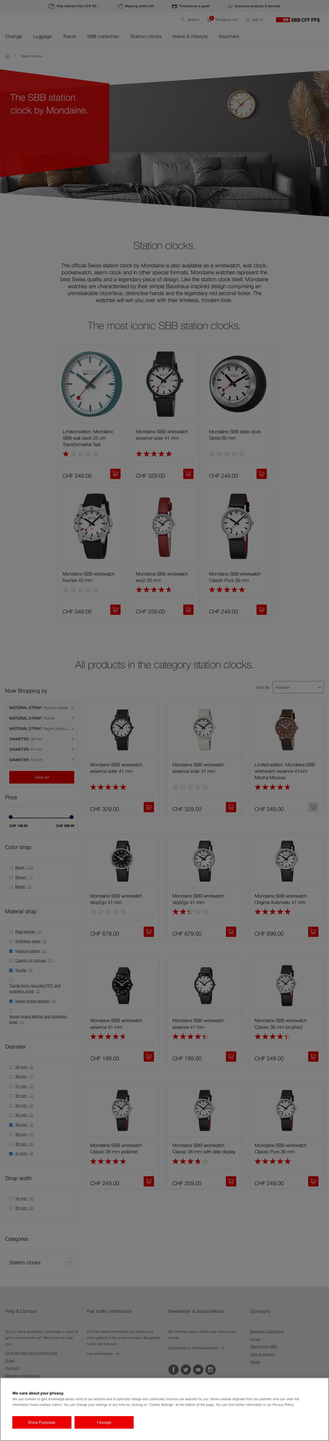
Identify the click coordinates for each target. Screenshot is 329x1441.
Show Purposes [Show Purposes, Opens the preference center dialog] (42, 1422)
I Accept (104, 1422)
